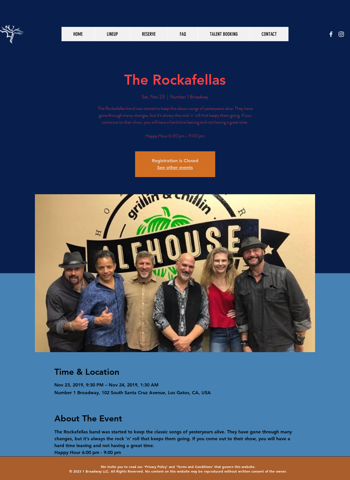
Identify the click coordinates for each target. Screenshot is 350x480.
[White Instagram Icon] (341, 34)
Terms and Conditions (194, 466)
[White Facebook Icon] (331, 34)
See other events (175, 167)
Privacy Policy (156, 466)
